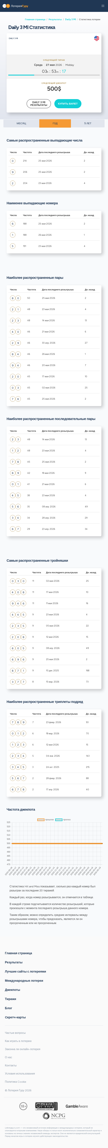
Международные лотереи (24, 980)
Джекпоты (12, 990)
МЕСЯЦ (21, 123)
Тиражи (10, 999)
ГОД (55, 123)
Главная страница (35, 19)
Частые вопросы (15, 1032)
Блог (8, 1008)
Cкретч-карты (15, 1017)
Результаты (55, 19)
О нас (8, 1057)
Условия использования (20, 1073)
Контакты (11, 1065)
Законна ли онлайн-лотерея (22, 1049)
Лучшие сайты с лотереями (25, 971)
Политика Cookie (15, 1081)
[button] (103, 6)
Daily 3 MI (70, 19)
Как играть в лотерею (18, 1041)
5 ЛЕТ (87, 123)
